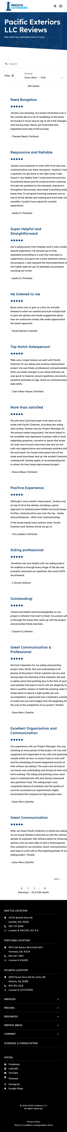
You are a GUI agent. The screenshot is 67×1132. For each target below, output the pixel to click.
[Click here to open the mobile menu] (61, 6)
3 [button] (35, 888)
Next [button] (57, 879)
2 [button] (28, 888)
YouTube (13, 1072)
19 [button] (45, 888)
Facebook (14, 1064)
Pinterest (13, 1078)
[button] (55, 6)
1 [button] (22, 888)
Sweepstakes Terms (43, 1125)
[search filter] (33, 64)
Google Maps (15, 1088)
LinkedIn (13, 1068)
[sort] (43, 77)
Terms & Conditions (23, 1125)
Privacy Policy (33, 1121)
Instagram (14, 1084)
